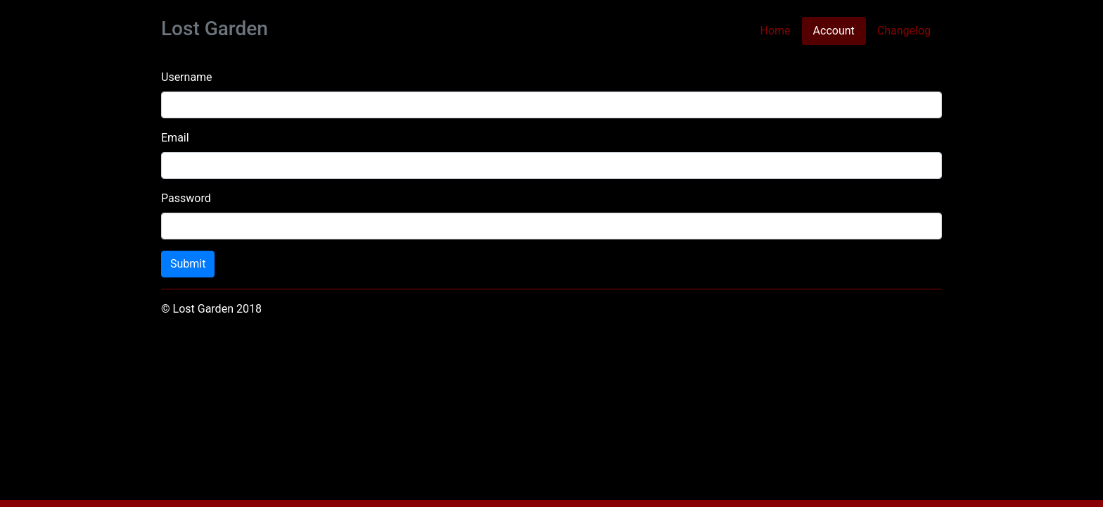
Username (186, 77)
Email (175, 137)
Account (839, 30)
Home (775, 30)
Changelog (904, 30)
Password (186, 198)
